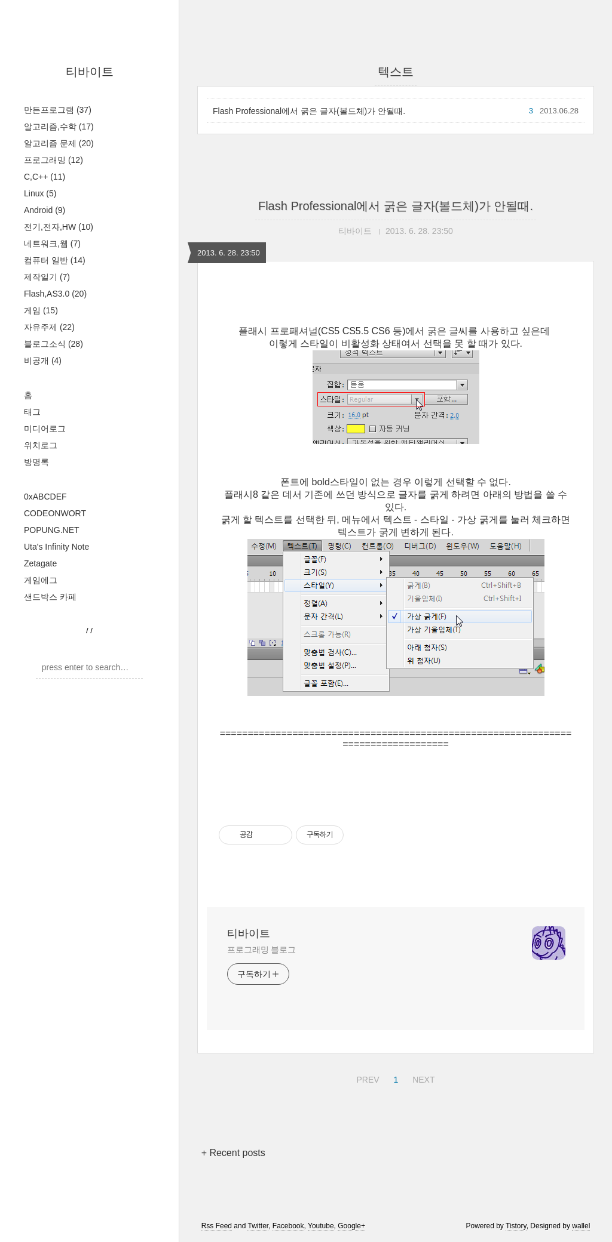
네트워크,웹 (52, 243)
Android (44, 210)
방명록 (36, 462)
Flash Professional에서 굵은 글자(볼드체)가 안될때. (309, 111)
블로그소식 (53, 344)
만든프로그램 (57, 110)
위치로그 (40, 445)
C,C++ (44, 176)
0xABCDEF (45, 496)
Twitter (257, 1226)
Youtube (321, 1226)
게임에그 (40, 580)
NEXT (421, 1077)
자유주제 (49, 327)
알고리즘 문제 (59, 143)
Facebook (288, 1226)
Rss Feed (216, 1226)
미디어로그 (45, 428)
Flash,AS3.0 (55, 293)
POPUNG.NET (51, 530)
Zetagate (40, 563)
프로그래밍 (53, 160)
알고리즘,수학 (59, 126)
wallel (581, 1226)
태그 (32, 412)
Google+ (351, 1226)
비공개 (43, 360)
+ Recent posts (233, 1153)
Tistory (516, 1226)
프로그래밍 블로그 (261, 949)
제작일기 (47, 277)
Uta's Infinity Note (56, 546)
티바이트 (90, 71)
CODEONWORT (55, 513)
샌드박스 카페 (50, 597)
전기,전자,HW (58, 227)
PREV (366, 1077)
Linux (40, 193)
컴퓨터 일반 (54, 260)
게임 (41, 310)
